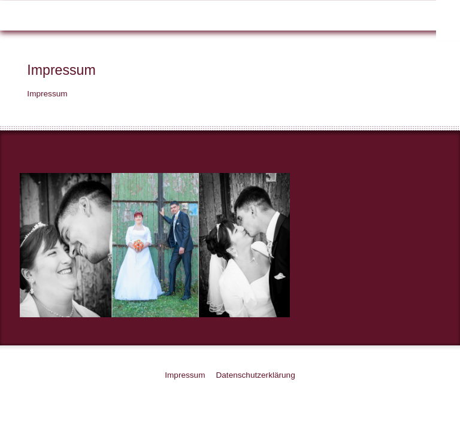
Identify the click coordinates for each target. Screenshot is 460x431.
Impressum (185, 375)
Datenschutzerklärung (255, 375)
